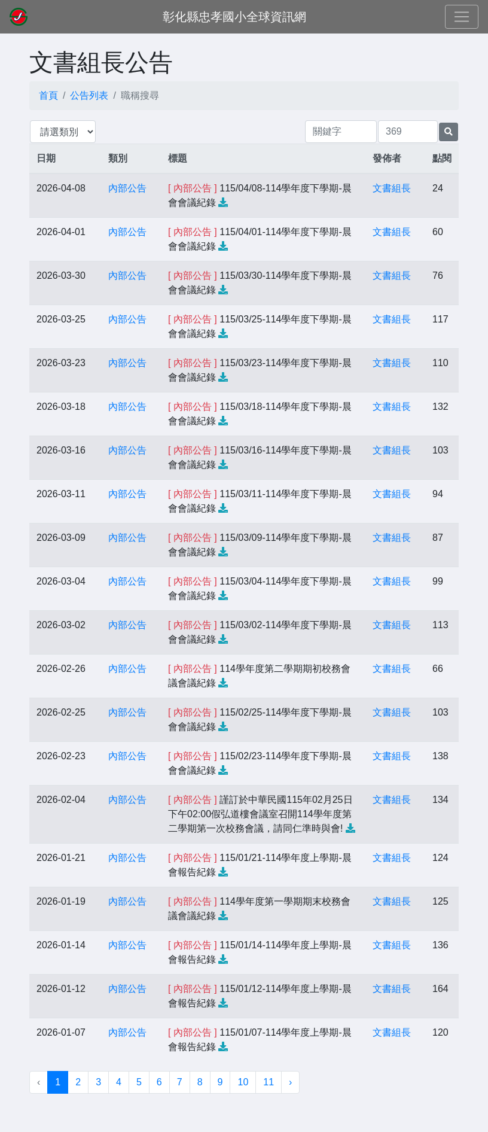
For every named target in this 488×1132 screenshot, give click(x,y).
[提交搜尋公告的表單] (448, 132)
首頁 (48, 95)
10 (242, 1082)
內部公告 (127, 188)
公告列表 (89, 95)
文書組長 (392, 188)
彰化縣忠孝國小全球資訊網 (234, 16)
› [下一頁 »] (290, 1082)
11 (268, 1082)
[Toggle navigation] (461, 17)
